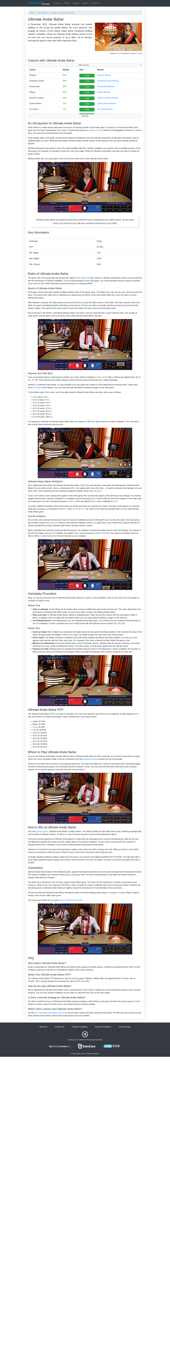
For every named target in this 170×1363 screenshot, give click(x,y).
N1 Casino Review (105, 109)
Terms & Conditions (103, 1027)
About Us (43, 1027)
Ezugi (118, 53)
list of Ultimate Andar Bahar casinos (50, 1013)
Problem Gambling (79, 1027)
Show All (85, 116)
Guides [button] (85, 3)
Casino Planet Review (106, 103)
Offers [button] (66, 3)
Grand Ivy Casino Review (108, 98)
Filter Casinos (84, 65)
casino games (42, 831)
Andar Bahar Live (82, 278)
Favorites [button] (95, 3)
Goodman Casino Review (108, 81)
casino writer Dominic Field (71, 900)
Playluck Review (104, 75)
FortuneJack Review (105, 86)
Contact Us (59, 1027)
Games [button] (75, 3)
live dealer (37, 388)
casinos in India (95, 130)
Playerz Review (103, 92)
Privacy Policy (125, 1027)
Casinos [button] (57, 3)
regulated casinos (90, 759)
